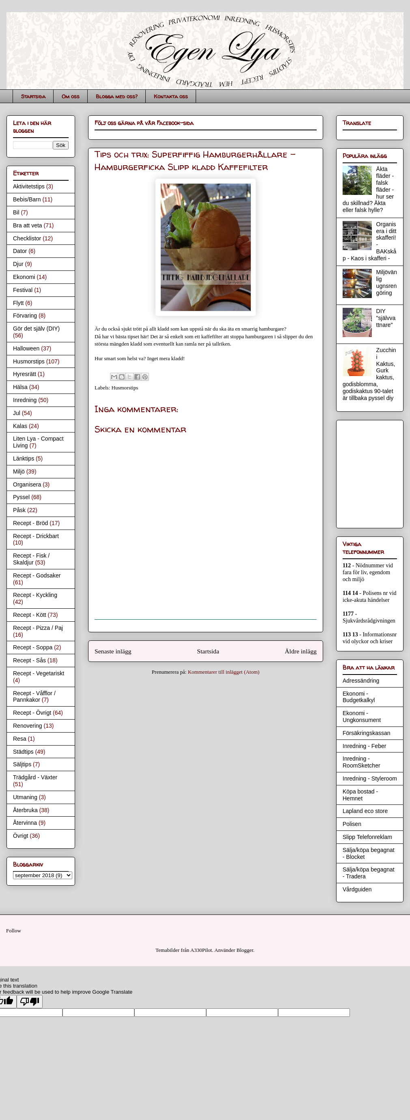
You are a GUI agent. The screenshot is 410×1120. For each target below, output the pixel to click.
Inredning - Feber (364, 746)
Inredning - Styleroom (370, 778)
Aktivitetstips (29, 186)
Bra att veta (27, 225)
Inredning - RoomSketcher (361, 762)
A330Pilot (201, 950)
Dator (20, 251)
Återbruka (25, 810)
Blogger (245, 950)
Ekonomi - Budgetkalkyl (359, 697)
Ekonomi (24, 277)
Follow (13, 931)
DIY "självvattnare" (386, 318)
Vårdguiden (357, 889)
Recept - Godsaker (37, 575)
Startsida (33, 96)
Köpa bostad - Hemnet (360, 795)
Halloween (26, 348)
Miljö (19, 471)
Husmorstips (125, 388)
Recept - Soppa (32, 647)
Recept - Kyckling (35, 595)
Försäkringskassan (367, 733)
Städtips (23, 751)
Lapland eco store (365, 811)
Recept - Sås (29, 660)
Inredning (25, 400)
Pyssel (21, 497)
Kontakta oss (171, 96)
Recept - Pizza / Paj (38, 628)
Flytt (18, 303)
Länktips (23, 458)
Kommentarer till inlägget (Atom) (224, 672)
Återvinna (25, 822)
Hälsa (20, 387)
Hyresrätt (24, 374)
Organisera (27, 484)
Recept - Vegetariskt (38, 673)
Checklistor (27, 238)
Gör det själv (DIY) (36, 328)
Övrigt (20, 835)
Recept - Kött (29, 615)
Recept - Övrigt (32, 712)
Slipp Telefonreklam (367, 837)
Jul (16, 413)
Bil (16, 212)
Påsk (19, 510)
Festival (22, 290)
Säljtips (22, 764)
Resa (19, 738)
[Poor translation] (30, 1001)
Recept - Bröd (30, 523)
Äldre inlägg (301, 651)
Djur (18, 264)
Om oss (71, 96)
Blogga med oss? (117, 96)
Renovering (27, 725)
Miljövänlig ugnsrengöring (386, 282)
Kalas (20, 426)
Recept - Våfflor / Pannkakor (34, 696)
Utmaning (25, 797)
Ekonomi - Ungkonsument (362, 716)
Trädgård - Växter (35, 777)
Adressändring (361, 680)
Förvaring (25, 315)
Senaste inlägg (113, 651)
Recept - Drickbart (36, 536)
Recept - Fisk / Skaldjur (31, 559)
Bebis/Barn (27, 199)
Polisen (352, 824)
